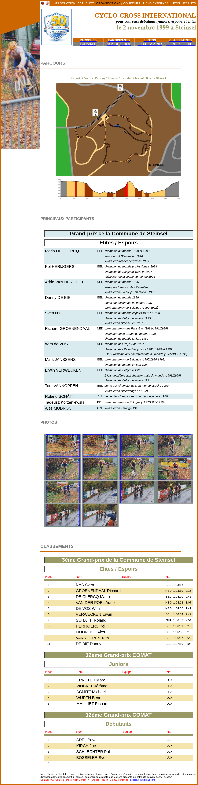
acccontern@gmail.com (142, 779)
